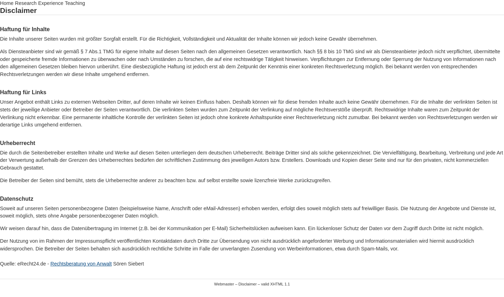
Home (6, 3)
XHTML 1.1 (280, 284)
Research (26, 3)
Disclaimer (247, 284)
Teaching (75, 3)
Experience (50, 3)
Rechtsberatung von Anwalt (81, 264)
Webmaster (224, 284)
